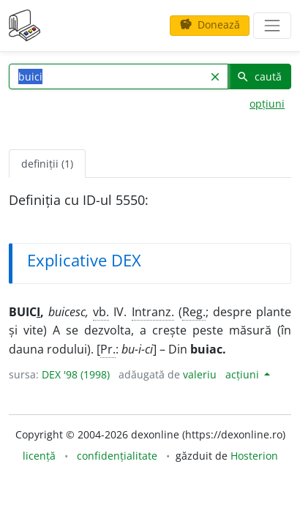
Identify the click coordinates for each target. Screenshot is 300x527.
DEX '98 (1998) (76, 374)
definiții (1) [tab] (47, 164)
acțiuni (243, 374)
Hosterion (254, 456)
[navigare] (272, 25)
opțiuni (267, 104)
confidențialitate (117, 456)
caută (259, 76)
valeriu (200, 374)
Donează (209, 24)
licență (39, 456)
